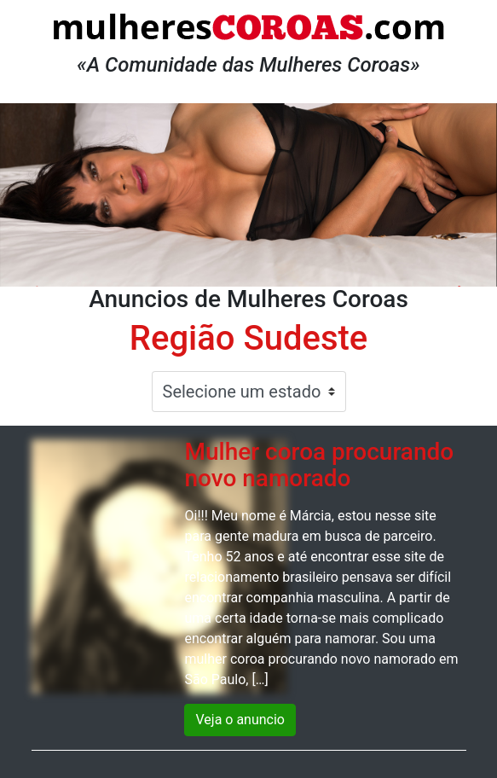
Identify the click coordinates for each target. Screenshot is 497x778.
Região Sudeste (248, 338)
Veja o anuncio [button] (240, 719)
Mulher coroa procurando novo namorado (319, 465)
